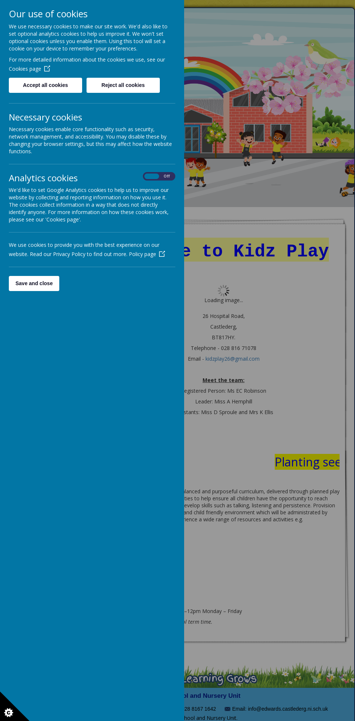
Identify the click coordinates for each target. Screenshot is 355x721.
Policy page (147, 254)
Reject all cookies (123, 85)
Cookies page (29, 68)
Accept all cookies (45, 85)
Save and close (34, 283)
